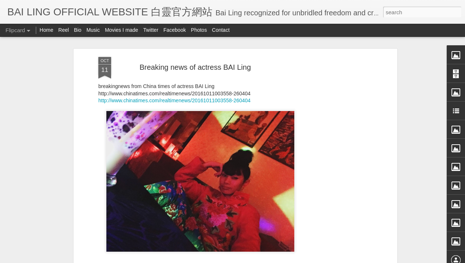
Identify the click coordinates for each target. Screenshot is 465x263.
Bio (77, 30)
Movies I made (121, 30)
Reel (63, 30)
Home (46, 30)
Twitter (150, 30)
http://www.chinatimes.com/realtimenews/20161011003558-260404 (174, 100)
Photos (199, 30)
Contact (221, 30)
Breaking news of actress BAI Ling (195, 67)
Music (93, 30)
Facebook (174, 30)
